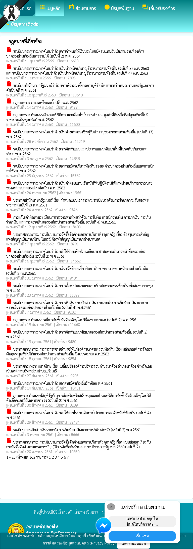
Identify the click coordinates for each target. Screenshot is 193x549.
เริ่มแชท (142, 536)
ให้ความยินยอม (133, 543)
